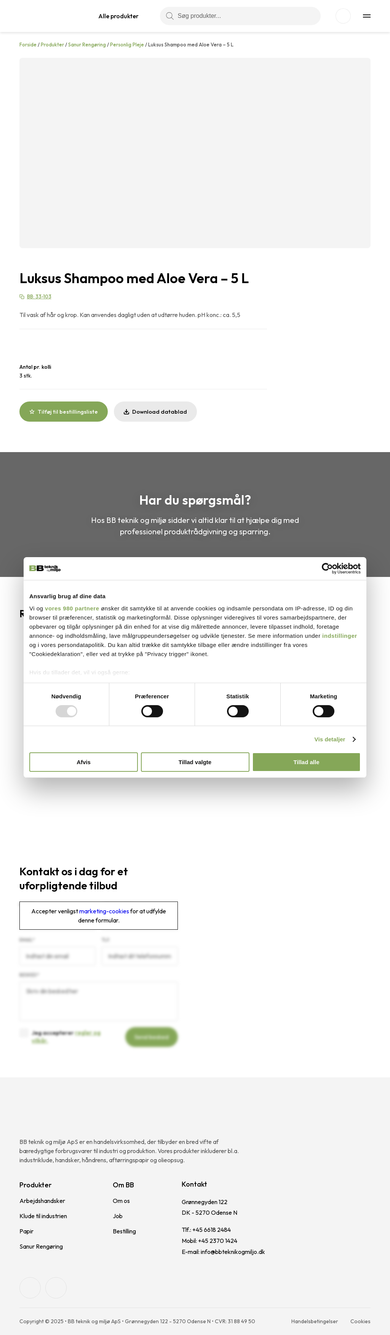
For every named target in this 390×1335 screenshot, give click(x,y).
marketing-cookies (104, 911)
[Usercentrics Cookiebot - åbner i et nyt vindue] (327, 568)
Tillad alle (306, 762)
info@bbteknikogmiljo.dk (233, 1251)
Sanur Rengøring (87, 44)
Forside (28, 44)
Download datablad (155, 411)
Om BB (123, 1184)
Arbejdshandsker (42, 1200)
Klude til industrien (43, 1216)
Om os (121, 1200)
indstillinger (339, 635)
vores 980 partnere (72, 608)
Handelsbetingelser (314, 1321)
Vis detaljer (330, 739)
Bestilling (124, 1231)
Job (118, 1216)
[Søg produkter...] (240, 16)
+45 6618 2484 (211, 1229)
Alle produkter (118, 16)
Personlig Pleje (127, 44)
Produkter (52, 44)
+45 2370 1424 (217, 1240)
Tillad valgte (195, 762)
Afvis (84, 762)
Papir (26, 1231)
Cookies (360, 1321)
